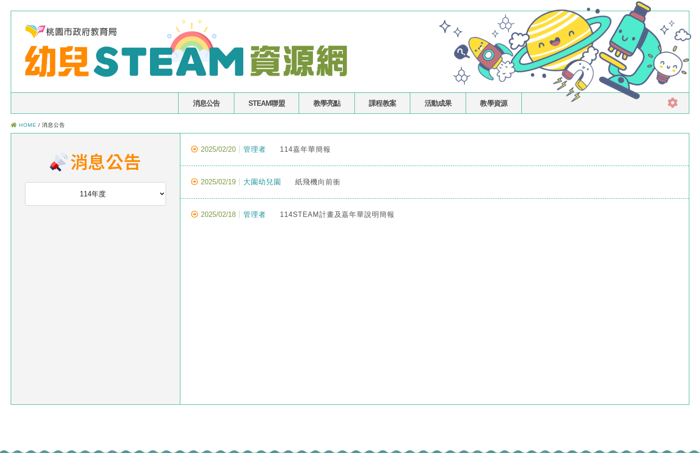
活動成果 (438, 103)
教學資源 (493, 103)
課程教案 (382, 103)
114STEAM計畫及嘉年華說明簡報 (293, 214)
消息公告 (206, 103)
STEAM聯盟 (266, 103)
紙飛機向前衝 (266, 182)
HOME (27, 125)
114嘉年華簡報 (261, 149)
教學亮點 (327, 103)
